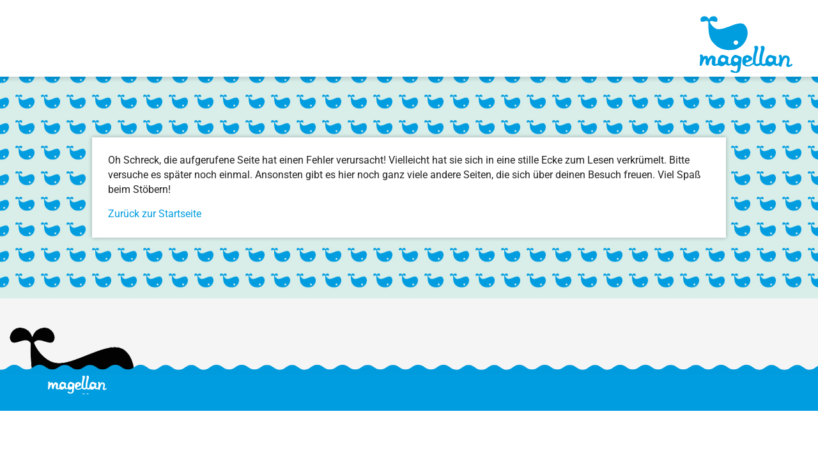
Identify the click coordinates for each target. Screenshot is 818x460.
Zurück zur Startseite (154, 214)
